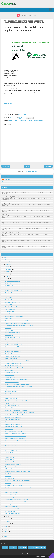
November (8, 264)
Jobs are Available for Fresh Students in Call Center (18, 360)
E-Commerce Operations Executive (14, 485)
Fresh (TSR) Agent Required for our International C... (18, 480)
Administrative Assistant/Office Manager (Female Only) (19, 412)
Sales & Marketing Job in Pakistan (11, 197)
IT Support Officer (10, 407)
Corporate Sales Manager (12, 339)
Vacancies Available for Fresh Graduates (24, 22)
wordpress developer (7, 209)
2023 (5, 257)
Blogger (30, 553)
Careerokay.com (22, 114)
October (8, 266)
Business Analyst (9, 285)
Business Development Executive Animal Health (17, 471)
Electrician (5, 239)
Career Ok (11, 120)
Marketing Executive (10, 511)
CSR (3, 221)
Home (27, 166)
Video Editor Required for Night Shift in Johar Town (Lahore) (17, 227)
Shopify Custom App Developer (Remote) (16, 400)
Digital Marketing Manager (12, 281)
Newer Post (6, 166)
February (8, 521)
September (8, 269)
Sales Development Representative (14, 316)
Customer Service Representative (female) (13, 245)
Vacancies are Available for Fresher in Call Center (18, 321)
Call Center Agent (10, 309)
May (7, 278)
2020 (5, 529)
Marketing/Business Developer (13, 478)
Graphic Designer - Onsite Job (13, 363)
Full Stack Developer (10, 461)
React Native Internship (11, 506)
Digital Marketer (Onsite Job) (13, 332)
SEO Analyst (8, 469)
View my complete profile (9, 181)
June (7, 276)
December (8, 262)
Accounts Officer (9, 311)
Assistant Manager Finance (12, 492)
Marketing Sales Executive (12, 405)
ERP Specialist (9, 429)
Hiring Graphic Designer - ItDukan (11, 233)
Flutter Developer (10, 443)
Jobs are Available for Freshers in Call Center (16, 499)
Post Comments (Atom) (30, 171)
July (7, 274)
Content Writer (9, 393)
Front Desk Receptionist (11, 450)
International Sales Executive (12, 358)
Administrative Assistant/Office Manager (16, 379)
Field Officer (8, 318)
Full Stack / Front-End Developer (13, 424)
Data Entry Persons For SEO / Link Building (13, 191)
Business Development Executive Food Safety (17, 440)
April (7, 516)
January (8, 523)
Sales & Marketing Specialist (12, 288)
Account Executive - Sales (12, 372)
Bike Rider (8, 473)
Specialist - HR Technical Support (13, 417)
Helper (7, 422)
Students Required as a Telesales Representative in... (18, 368)
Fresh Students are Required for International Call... (18, 487)
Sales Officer (8, 297)
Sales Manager (9, 335)
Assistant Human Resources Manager (15, 438)
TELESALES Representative (12, 447)
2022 (5, 259)
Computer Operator (10, 445)
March (7, 519)
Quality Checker (9, 375)
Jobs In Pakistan (25, 120)
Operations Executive (11, 389)
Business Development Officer (13, 346)
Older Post (48, 166)
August (7, 271)
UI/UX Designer (6, 215)
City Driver (8, 483)
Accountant (8, 328)
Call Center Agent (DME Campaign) (14, 508)
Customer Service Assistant (12, 356)
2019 (5, 531)
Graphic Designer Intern (8, 203)
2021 (5, 526)
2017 (5, 536)
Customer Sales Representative (13, 351)
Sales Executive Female (11, 295)
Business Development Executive (13, 290)
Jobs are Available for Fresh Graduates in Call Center (19, 325)
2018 (5, 534)
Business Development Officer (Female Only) (17, 384)
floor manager (9, 283)
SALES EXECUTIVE (10, 377)
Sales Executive (9, 299)
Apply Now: (8, 103)
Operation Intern (9, 454)
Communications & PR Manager (13, 431)
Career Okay (17, 120)
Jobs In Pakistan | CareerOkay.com (39, 120)
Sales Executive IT (10, 292)
